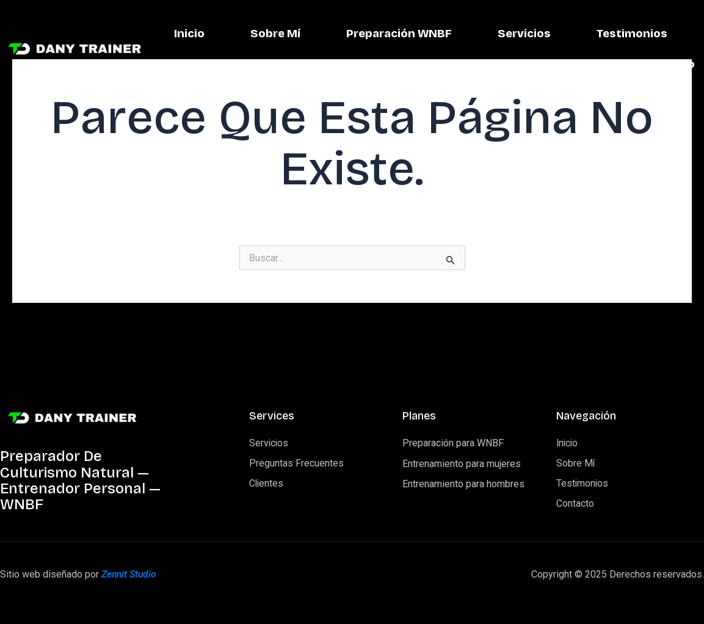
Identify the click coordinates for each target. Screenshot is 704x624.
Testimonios (557, 65)
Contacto (667, 65)
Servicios (640, 34)
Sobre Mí (385, 34)
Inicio (298, 34)
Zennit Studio (130, 574)
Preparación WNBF (512, 34)
